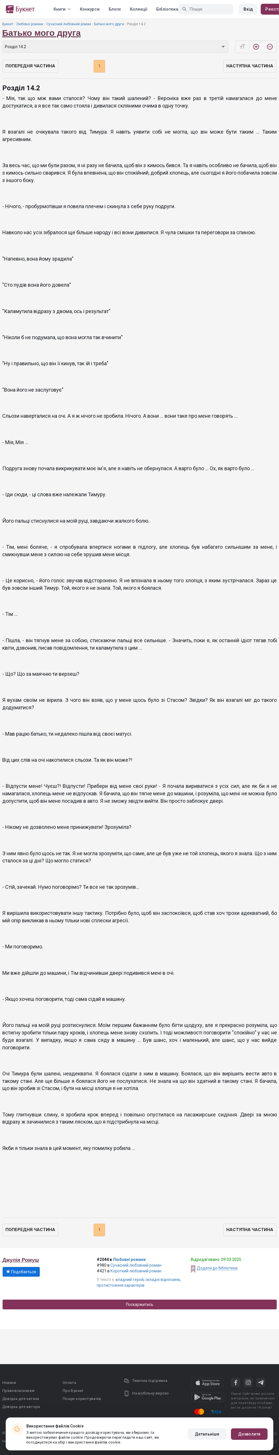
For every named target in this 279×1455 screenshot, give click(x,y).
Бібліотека (167, 9)
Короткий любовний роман (135, 1271)
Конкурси (90, 9)
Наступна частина (249, 66)
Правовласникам (18, 1390)
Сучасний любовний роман (68, 24)
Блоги (115, 9)
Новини (9, 1382)
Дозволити (249, 1434)
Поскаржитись (139, 1304)
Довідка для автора (21, 1407)
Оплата (69, 1382)
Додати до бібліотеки (217, 1268)
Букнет (7, 24)
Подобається (21, 1272)
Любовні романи (29, 24)
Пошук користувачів (82, 1399)
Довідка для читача (20, 1399)
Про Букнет (73, 1390)
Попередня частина (30, 66)
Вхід (248, 9)
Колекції (138, 9)
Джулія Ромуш (21, 1260)
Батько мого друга (109, 24)
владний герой (130, 1279)
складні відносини (162, 1279)
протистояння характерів (121, 1285)
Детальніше (207, 1434)
